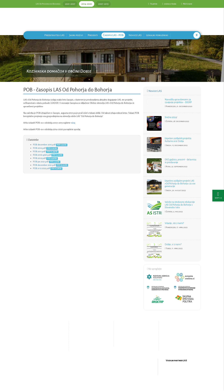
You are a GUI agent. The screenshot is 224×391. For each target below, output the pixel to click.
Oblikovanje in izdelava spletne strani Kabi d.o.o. (112, 383)
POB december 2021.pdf (44, 165)
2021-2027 (70, 4)
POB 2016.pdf (39, 148)
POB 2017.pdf (39, 151)
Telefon (152, 4)
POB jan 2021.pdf (41, 161)
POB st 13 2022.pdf (41, 168)
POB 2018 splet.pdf (42, 155)
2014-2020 (86, 4)
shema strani (169, 4)
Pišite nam (186, 4)
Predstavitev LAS (54, 35)
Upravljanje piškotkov (133, 343)
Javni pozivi (76, 35)
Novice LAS (135, 35)
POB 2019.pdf (39, 158)
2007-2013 (103, 4)
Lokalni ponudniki (157, 35)
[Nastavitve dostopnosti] (218, 195)
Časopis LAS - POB (113, 35)
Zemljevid (86, 345)
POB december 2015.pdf (44, 144)
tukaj (73, 123)
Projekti (93, 35)
